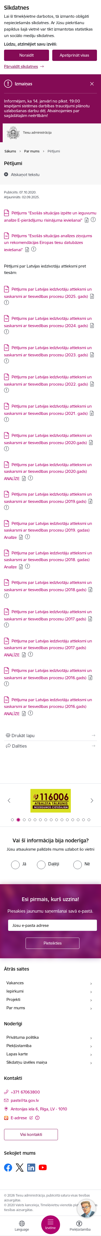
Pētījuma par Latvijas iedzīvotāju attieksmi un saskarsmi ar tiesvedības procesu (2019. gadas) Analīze (48, 530)
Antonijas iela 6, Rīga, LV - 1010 (39, 1108)
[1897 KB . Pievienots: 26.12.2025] (33, 249)
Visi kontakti (31, 1134)
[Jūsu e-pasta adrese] (52, 925)
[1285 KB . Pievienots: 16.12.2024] (6, 595)
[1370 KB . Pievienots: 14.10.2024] (6, 507)
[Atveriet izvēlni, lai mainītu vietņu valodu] (21, 1226)
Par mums (15, 1007)
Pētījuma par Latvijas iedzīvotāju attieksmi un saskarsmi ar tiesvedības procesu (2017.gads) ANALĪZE (48, 647)
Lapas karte (17, 1053)
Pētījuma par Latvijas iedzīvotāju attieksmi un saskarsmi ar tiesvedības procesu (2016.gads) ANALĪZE (48, 706)
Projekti (13, 999)
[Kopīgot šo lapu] (50, 746)
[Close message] (92, 84)
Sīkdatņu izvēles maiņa (26, 1062)
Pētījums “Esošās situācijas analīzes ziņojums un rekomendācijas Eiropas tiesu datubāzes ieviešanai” (48, 242)
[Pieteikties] (52, 943)
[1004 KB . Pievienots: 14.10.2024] (6, 625)
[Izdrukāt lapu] (50, 735)
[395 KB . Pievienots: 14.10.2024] (30, 654)
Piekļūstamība (19, 1045)
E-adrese (19, 1117)
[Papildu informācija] (37, 1118)
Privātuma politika (22, 1037)
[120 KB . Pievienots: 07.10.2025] (27, 566)
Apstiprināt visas (74, 55)
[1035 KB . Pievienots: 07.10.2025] (6, 683)
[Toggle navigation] (50, 1224)
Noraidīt (26, 55)
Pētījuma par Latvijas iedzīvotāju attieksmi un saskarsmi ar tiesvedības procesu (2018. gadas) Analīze (48, 559)
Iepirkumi (14, 991)
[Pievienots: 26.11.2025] (6, 331)
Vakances (15, 982)
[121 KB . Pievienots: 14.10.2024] (27, 536)
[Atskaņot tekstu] (25, 174)
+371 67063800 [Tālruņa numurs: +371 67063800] (25, 1092)
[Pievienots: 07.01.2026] (6, 302)
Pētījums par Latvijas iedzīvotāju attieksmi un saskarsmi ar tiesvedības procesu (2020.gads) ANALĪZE (48, 471)
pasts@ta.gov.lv (25, 1100)
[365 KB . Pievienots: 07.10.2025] (30, 713)
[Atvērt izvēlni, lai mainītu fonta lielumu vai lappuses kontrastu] (79, 1226)
